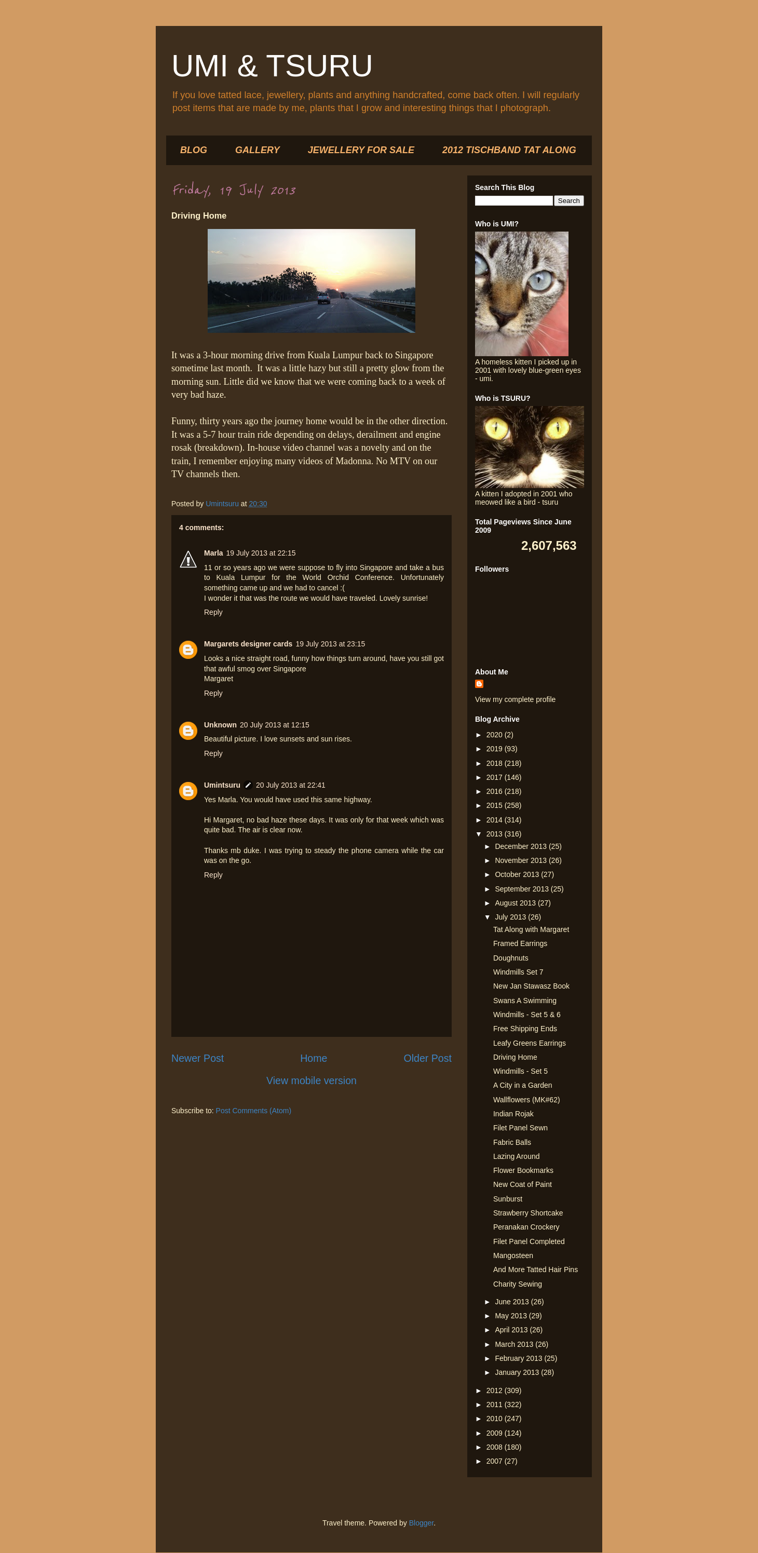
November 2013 (522, 860)
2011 (495, 1404)
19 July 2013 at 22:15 (261, 553)
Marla (213, 553)
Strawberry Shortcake (528, 1213)
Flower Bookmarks (523, 1170)
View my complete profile (515, 699)
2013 (495, 834)
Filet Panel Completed (529, 1241)
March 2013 (515, 1344)
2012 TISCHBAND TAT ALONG (509, 150)
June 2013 (513, 1302)
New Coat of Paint (522, 1184)
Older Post (427, 1058)
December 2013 (522, 846)
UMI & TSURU (272, 65)
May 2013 (512, 1316)
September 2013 (522, 889)
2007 (495, 1461)
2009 (495, 1433)
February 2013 (519, 1358)
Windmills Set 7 (518, 972)
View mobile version (311, 1080)
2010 (495, 1418)
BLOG (193, 150)
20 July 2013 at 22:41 (291, 785)
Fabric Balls (512, 1142)
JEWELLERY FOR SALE (361, 150)
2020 (495, 735)
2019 (495, 749)
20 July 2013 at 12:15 (274, 725)
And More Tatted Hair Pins (535, 1269)
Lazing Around (516, 1156)
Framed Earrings (520, 943)
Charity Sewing (517, 1284)
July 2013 (511, 917)
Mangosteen (513, 1255)
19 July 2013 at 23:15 (330, 644)
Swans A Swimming (525, 1000)
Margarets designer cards (248, 644)
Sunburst (507, 1199)
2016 (495, 791)
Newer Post (197, 1058)
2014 (495, 820)
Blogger (421, 1523)
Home (313, 1058)
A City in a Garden (522, 1085)
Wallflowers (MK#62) (526, 1100)
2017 (495, 777)
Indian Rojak (513, 1114)
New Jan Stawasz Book (531, 986)
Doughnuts (511, 958)
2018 (495, 763)
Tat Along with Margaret (531, 929)
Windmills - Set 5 (520, 1071)
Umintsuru (222, 785)
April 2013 (512, 1330)
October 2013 (518, 874)
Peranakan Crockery (526, 1227)
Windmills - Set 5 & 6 (527, 1014)
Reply (213, 612)
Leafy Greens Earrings (529, 1043)
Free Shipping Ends (525, 1028)
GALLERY (257, 150)
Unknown (220, 725)
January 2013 (518, 1372)
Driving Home (515, 1057)
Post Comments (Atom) (253, 1110)
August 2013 (516, 903)
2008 (495, 1447)
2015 (495, 805)
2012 (495, 1390)
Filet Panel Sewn (520, 1128)
